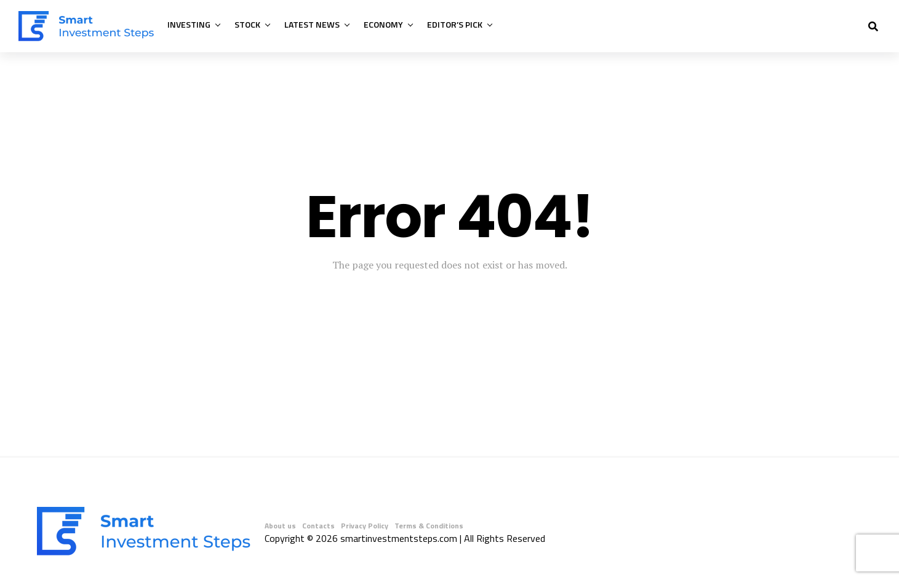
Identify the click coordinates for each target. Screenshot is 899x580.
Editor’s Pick (454, 24)
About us (280, 525)
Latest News (312, 24)
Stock (247, 24)
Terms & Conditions (428, 525)
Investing (188, 24)
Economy (383, 24)
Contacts (318, 525)
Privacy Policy (364, 525)
